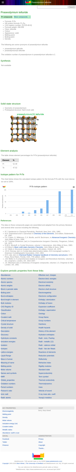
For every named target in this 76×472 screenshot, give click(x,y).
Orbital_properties (8, 380)
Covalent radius (7, 426)
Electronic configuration (48, 296)
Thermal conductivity (47, 380)
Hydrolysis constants (9, 338)
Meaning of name (7, 363)
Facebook (5, 439)
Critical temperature (8, 321)
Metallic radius (7, 430)
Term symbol (43, 377)
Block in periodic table (9, 289)
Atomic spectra (6, 282)
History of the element (47, 331)
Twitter (4, 442)
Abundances (5, 275)
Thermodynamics (45, 384)
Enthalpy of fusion (45, 303)
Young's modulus (45, 398)
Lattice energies (7, 352)
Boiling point (5, 293)
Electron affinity (44, 286)
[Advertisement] (54, 24)
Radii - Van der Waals (47, 349)
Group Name (44, 317)
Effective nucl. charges (47, 275)
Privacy (40, 439)
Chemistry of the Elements (44, 233)
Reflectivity (43, 359)
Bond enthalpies (7, 296)
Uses (40, 387)
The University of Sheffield (34, 463)
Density (5, 417)
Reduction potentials (46, 356)
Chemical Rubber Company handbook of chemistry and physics (43, 255)
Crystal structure (7, 324)
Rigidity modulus (45, 366)
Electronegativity (45, 293)
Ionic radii (4, 394)
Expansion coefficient (47, 307)
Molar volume (6, 370)
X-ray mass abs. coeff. (47, 394)
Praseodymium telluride (41, 2)
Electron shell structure (47, 289)
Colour (3, 314)
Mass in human (7, 359)
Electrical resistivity (46, 282)
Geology (42, 314)
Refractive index (45, 363)
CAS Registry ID (7, 307)
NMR (3, 377)
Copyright (41, 445)
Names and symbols (8, 373)
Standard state (44, 370)
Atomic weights (6, 286)
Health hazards (44, 328)
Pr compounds (6, 17)
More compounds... (21, 17)
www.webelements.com (54, 461)
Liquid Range (6, 356)
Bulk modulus (6, 303)
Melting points (6, 366)
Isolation (4, 345)
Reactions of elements (47, 352)
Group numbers (45, 321)
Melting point (6, 414)
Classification (6, 310)
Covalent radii (6, 317)
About (40, 442)
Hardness (42, 324)
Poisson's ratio (6, 391)
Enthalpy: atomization (47, 300)
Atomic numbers (7, 279)
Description (5, 331)
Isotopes (4, 349)
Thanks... (41, 448)
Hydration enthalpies (46, 335)
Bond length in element (10, 300)
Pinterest (5, 445)
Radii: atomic (6, 398)
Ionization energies (8, 342)
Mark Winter (21, 463)
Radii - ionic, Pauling (46, 338)
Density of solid (7, 328)
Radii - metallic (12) (46, 342)
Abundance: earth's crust (10, 433)
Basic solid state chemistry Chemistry (28, 247)
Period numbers (7, 387)
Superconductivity (45, 373)
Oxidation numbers (8, 384)
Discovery (4, 335)
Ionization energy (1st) (10, 423)
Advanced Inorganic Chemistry (63, 237)
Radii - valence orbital (47, 345)
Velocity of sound (45, 391)
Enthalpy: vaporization (47, 310)
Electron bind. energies (47, 279)
